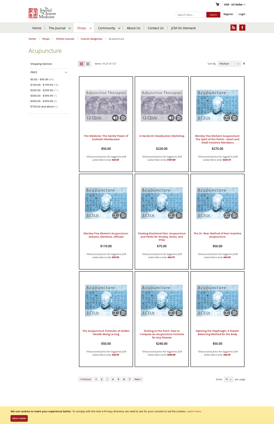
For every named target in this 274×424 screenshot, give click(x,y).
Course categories (92, 38)
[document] (137, 415)
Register (228, 14)
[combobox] (191, 14)
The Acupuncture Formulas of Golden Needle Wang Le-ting (106, 332)
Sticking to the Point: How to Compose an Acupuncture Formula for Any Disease (162, 334)
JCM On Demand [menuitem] (183, 28)
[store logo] (42, 12)
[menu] (137, 28)
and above (44, 106)
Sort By (212, 63)
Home (36, 28)
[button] (234, 5)
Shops (46, 38)
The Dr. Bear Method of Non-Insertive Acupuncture (217, 235)
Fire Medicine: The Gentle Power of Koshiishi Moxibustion (106, 137)
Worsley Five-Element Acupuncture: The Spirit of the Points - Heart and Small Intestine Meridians (217, 139)
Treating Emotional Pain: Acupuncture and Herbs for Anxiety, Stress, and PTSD (162, 237)
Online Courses (65, 38)
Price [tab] (33, 72)
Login (242, 14)
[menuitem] (59, 28)
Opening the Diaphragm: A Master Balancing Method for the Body (217, 332)
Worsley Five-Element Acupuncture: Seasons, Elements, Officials (106, 235)
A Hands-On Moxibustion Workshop (161, 136)
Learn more (194, 411)
